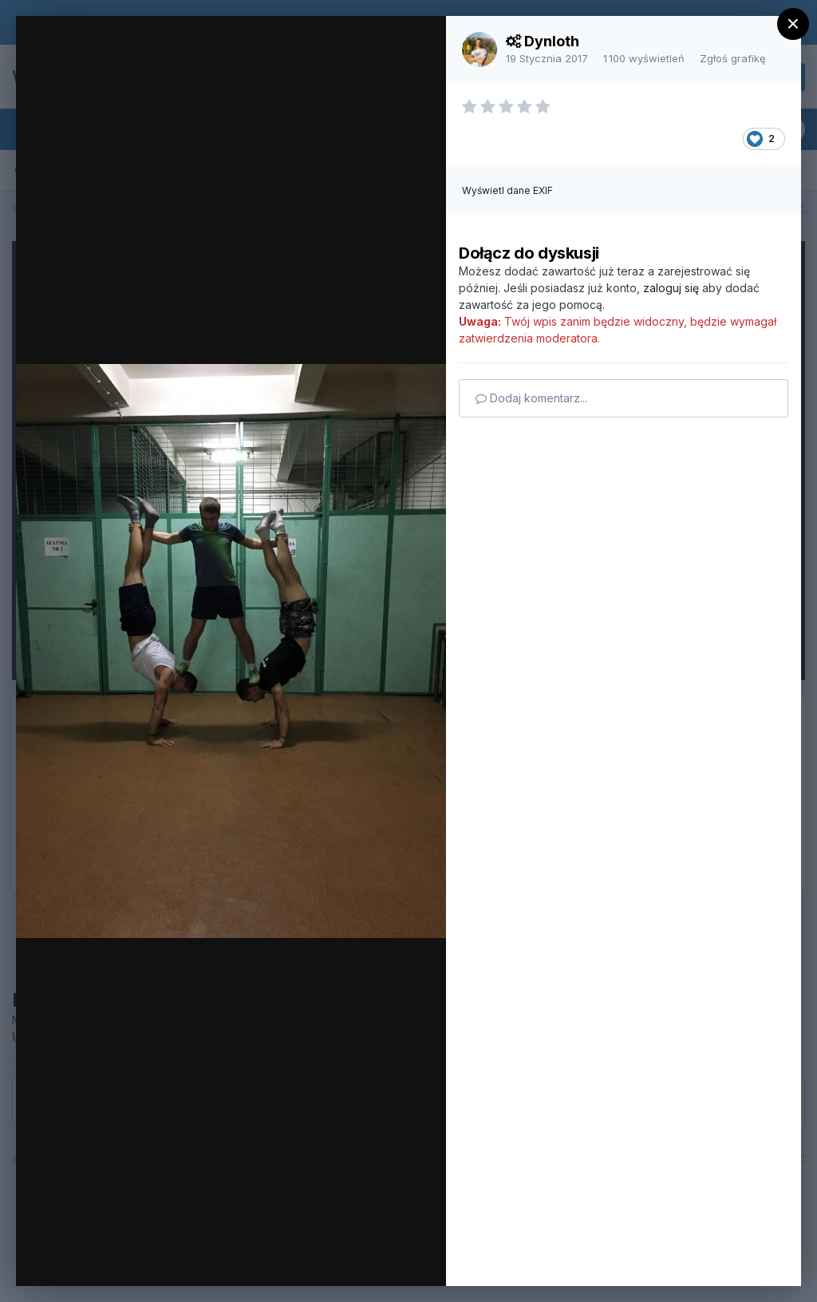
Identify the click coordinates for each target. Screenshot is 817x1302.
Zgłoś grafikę (733, 58)
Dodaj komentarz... (531, 398)
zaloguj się (671, 288)
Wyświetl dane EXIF (507, 190)
